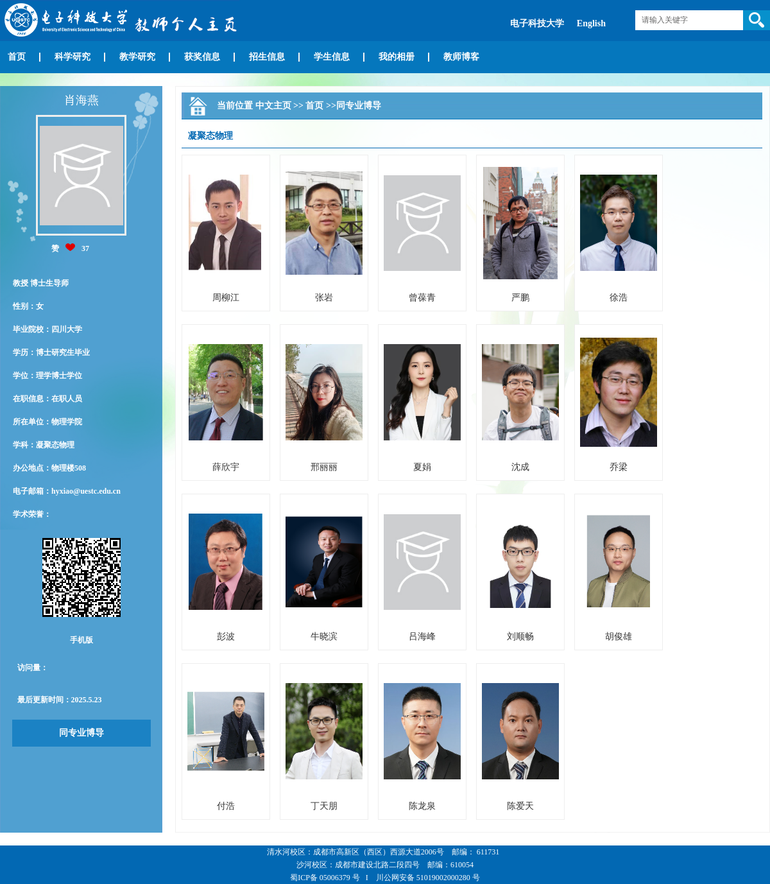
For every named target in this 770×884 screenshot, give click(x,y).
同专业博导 (81, 733)
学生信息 (332, 57)
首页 (17, 57)
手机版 (81, 640)
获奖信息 (202, 57)
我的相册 (397, 57)
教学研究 (137, 57)
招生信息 (267, 57)
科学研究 (72, 57)
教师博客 (461, 57)
